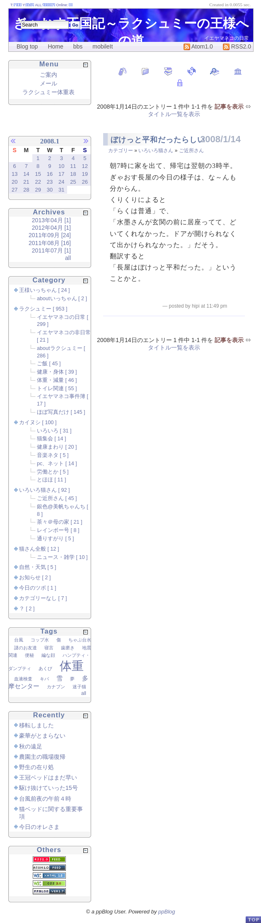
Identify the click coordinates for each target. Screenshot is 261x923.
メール (48, 83)
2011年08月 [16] (50, 243)
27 (14, 190)
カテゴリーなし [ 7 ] (43, 598)
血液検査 (23, 678)
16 (50, 174)
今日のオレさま (39, 826)
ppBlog (166, 911)
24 (61, 182)
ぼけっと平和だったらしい (158, 140)
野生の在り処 (36, 767)
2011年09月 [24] (50, 235)
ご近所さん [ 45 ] (57, 498)
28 (26, 190)
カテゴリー (120, 150)
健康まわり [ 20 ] (57, 447)
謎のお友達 (25, 647)
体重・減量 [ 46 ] (57, 380)
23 (50, 182)
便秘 (29, 655)
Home (55, 46)
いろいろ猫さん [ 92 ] (44, 490)
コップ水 (40, 639)
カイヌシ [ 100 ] (38, 422)
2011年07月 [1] (51, 250)
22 (38, 182)
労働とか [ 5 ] (53, 472)
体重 (72, 666)
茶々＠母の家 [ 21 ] (59, 522)
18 (73, 174)
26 (85, 182)
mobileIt (102, 46)
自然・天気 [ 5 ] (37, 567)
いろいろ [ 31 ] (54, 431)
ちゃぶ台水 (79, 639)
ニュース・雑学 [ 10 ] (62, 557)
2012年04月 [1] (51, 227)
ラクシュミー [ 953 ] (43, 309)
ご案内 (48, 74)
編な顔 (48, 655)
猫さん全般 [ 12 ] (39, 549)
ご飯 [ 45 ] (49, 364)
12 (85, 166)
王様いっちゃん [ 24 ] (44, 290)
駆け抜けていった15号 (48, 788)
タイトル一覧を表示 (174, 114)
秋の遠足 (30, 746)
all (68, 258)
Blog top (27, 46)
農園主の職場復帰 (42, 756)
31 (61, 190)
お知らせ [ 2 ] (35, 578)
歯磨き (68, 647)
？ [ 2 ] (27, 609)
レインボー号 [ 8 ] (58, 530)
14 (26, 174)
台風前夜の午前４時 (45, 798)
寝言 (48, 647)
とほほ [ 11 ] (51, 480)
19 (85, 174)
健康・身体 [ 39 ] (57, 372)
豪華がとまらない (42, 735)
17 (61, 174)
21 (26, 182)
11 (73, 166)
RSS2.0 (237, 46)
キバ (44, 678)
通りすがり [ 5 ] (55, 539)
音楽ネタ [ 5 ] (53, 455)
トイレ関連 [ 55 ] (57, 388)
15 (38, 174)
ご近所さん (191, 150)
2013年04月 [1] (51, 220)
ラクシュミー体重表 (48, 92)
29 (38, 190)
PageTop (253, 919)
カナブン (56, 686)
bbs (78, 46)
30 (50, 190)
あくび (45, 668)
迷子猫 (79, 686)
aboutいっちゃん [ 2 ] (62, 298)
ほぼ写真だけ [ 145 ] (61, 412)
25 (73, 182)
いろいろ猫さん (155, 150)
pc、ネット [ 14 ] (57, 463)
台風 (18, 639)
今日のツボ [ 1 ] (37, 588)
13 (14, 174)
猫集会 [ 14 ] (51, 439)
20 (14, 182)
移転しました (36, 725)
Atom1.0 (198, 46)
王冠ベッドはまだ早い (48, 777)
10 (61, 166)
